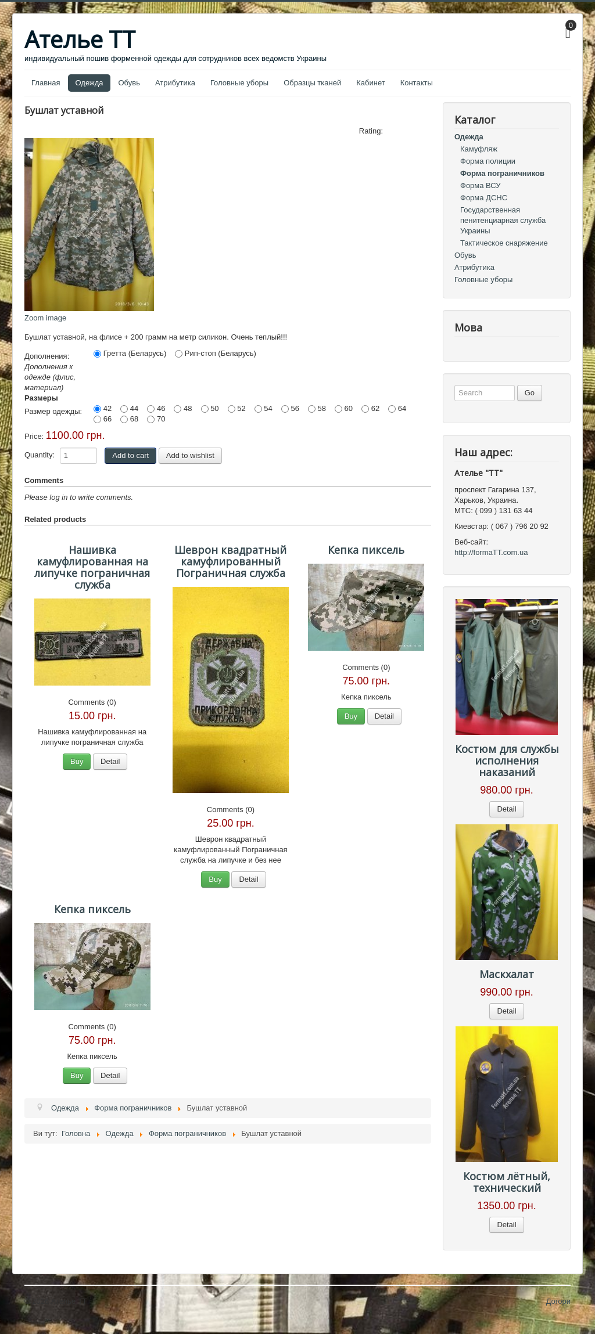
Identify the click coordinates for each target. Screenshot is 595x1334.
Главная (45, 82)
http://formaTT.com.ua (491, 552)
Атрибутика (175, 82)
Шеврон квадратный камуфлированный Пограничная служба (230, 561)
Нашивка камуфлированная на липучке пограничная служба (92, 567)
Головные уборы (239, 82)
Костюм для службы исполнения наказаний (507, 760)
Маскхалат (506, 974)
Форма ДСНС (483, 197)
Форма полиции (487, 161)
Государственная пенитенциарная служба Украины (503, 220)
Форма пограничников (502, 173)
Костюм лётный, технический (506, 1182)
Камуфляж (478, 149)
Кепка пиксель (366, 550)
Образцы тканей (312, 82)
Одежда (89, 82)
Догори (558, 1301)
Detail (110, 761)
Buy (76, 761)
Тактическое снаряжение (504, 243)
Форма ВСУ (480, 185)
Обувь (129, 82)
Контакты (416, 82)
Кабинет (370, 82)
